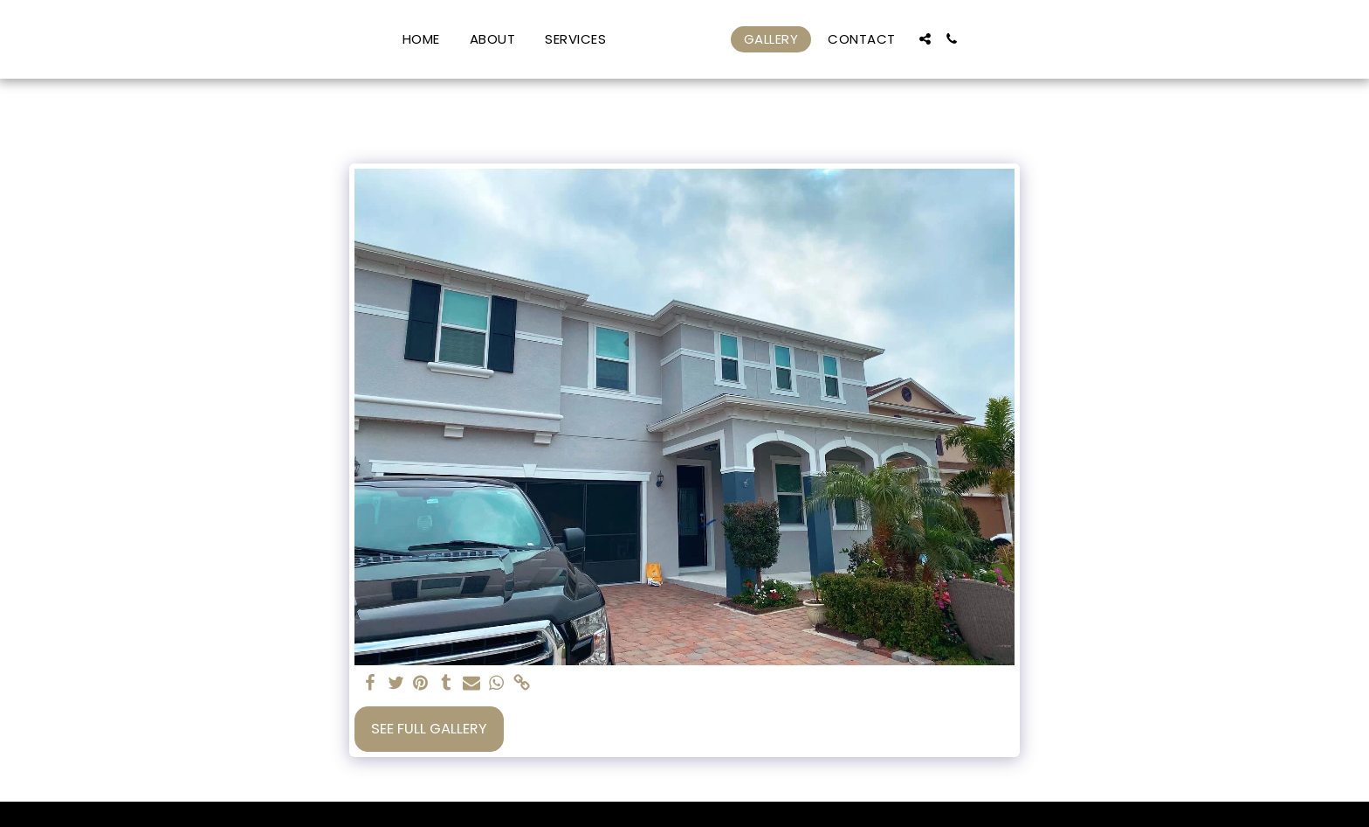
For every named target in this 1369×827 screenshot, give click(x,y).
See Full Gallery (429, 729)
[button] (549, 38)
